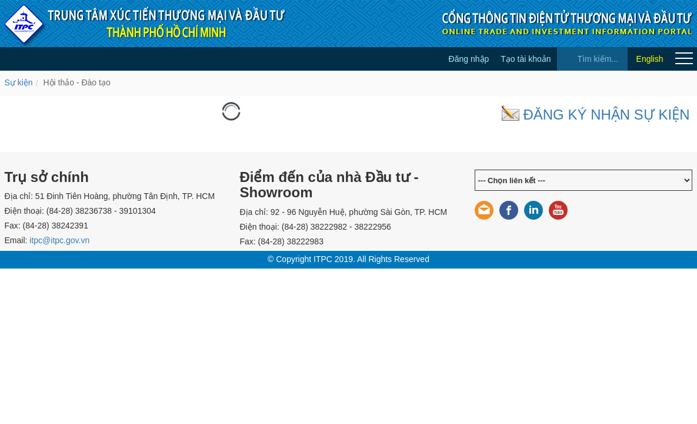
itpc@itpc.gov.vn (59, 240)
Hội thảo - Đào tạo (76, 82)
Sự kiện (19, 82)
